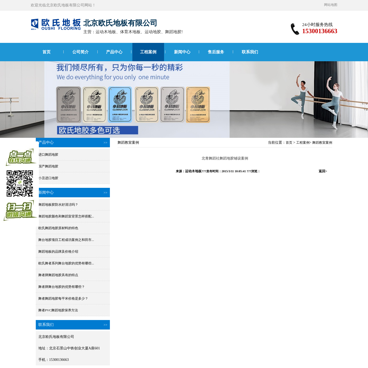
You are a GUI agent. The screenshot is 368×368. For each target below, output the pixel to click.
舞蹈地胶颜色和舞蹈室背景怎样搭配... (66, 216)
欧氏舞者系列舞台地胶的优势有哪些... (66, 263)
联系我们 (250, 52)
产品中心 (114, 52)
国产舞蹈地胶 (48, 166)
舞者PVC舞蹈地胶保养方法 (58, 310)
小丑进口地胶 (48, 178)
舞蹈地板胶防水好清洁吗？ (58, 204)
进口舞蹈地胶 (48, 154)
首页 (46, 52)
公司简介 (80, 52)
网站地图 (330, 5)
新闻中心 (182, 52)
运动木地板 (193, 171)
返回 (323, 171)
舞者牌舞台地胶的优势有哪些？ (61, 287)
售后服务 (216, 52)
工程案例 (148, 52)
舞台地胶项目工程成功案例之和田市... (66, 240)
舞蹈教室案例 (322, 142)
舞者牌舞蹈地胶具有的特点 (58, 275)
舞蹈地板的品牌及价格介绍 (58, 251)
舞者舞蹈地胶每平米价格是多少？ (63, 298)
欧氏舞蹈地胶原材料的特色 (58, 228)
